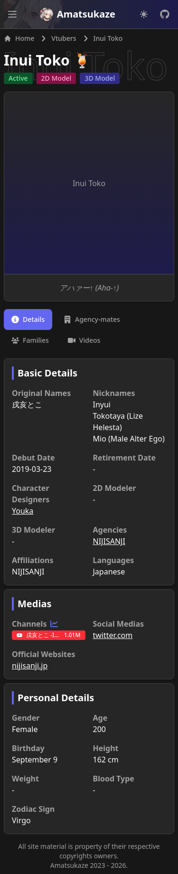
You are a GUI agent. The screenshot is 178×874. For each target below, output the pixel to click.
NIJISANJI (109, 541)
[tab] (28, 319)
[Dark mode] (143, 14)
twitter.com (113, 635)
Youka (22, 511)
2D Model (56, 78)
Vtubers (63, 38)
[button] (12, 14)
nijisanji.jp (29, 665)
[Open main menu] (12, 14)
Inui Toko (37, 60)
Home (19, 38)
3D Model (99, 78)
